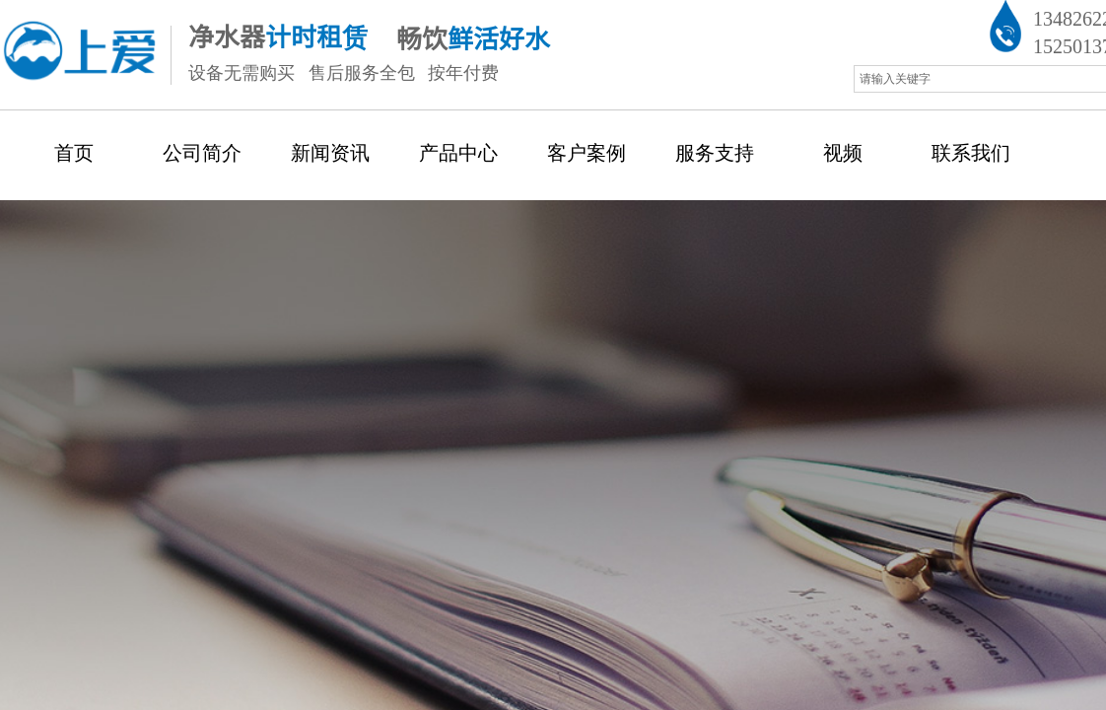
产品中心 (458, 153)
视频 (843, 153)
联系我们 (971, 153)
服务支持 (714, 153)
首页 (74, 153)
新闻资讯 (330, 153)
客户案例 (586, 153)
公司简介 (202, 153)
